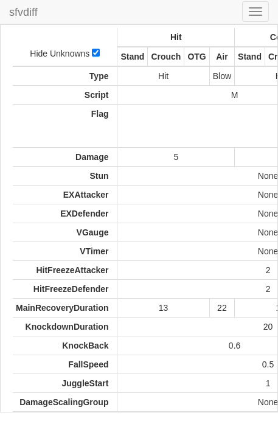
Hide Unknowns (65, 53)
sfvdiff (23, 12)
